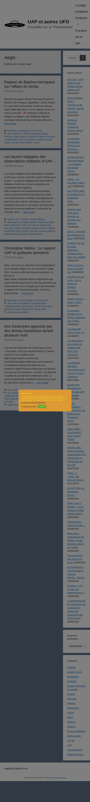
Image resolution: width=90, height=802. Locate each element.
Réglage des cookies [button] (29, 406)
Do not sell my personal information (33, 402)
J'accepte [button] (42, 406)
